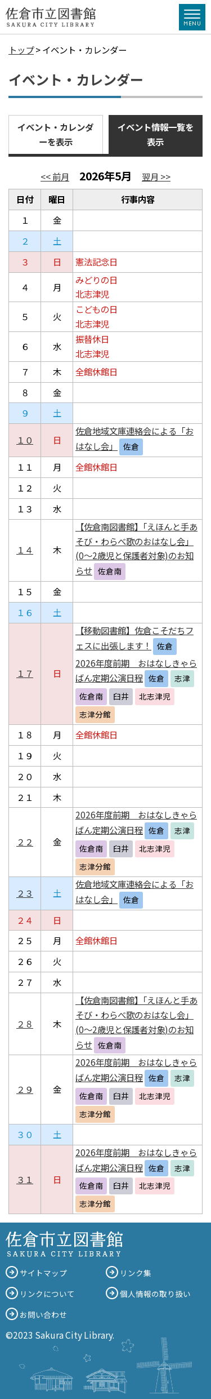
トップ (21, 49)
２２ (24, 841)
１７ (24, 673)
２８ (24, 1023)
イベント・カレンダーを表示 (55, 134)
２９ (24, 1089)
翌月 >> (156, 176)
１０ (24, 439)
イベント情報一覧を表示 (156, 134)
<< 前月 (55, 176)
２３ (24, 893)
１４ (24, 549)
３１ (24, 1179)
